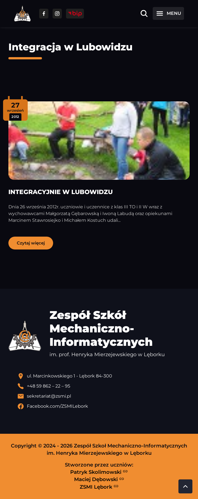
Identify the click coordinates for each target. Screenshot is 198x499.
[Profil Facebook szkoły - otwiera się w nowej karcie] (103, 406)
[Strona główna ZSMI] (22, 14)
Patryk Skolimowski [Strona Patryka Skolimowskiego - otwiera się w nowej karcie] (99, 472)
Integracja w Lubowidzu (70, 47)
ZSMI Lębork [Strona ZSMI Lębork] (99, 487)
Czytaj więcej (31, 243)
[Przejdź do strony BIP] (75, 13)
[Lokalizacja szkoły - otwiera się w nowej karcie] (103, 376)
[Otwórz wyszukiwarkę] (144, 13)
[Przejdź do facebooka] (43, 13)
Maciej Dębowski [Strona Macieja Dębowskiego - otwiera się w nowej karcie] (99, 479)
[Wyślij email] (103, 396)
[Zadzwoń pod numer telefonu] (103, 386)
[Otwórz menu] (168, 13)
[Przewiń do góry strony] (185, 486)
